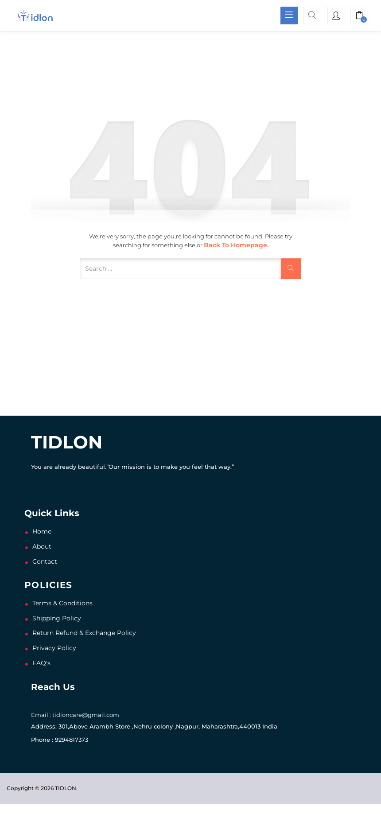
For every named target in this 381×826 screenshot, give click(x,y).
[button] (359, 16)
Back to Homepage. (236, 245)
